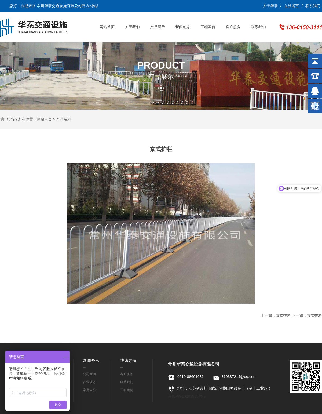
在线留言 (291, 5)
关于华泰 (270, 5)
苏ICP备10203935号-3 (187, 396)
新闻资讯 (91, 360)
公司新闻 (89, 374)
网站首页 (107, 27)
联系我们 (312, 5)
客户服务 (233, 27)
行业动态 (89, 382)
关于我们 (132, 27)
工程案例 (207, 27)
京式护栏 (283, 315)
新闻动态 (182, 27)
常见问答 (89, 390)
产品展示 (157, 27)
